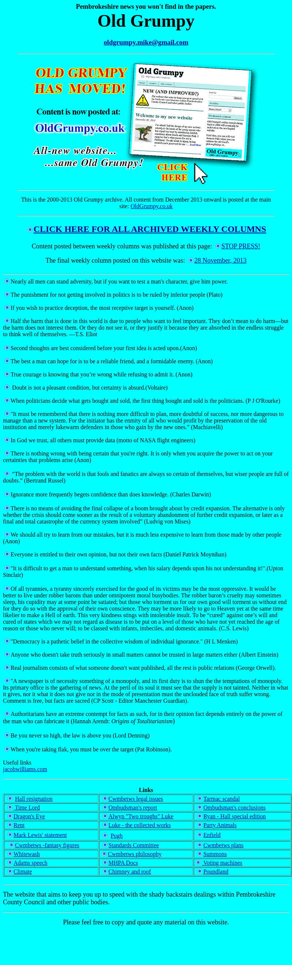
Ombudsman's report (130, 807)
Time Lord (24, 807)
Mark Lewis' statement (37, 835)
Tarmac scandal (218, 799)
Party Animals (216, 825)
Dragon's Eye (29, 816)
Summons (215, 854)
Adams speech (31, 863)
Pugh (117, 836)
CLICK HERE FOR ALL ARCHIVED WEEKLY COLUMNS (147, 229)
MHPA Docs (123, 863)
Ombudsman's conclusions (231, 807)
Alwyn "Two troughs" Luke (137, 816)
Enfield (211, 835)
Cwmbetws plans (223, 845)
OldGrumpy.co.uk (151, 206)
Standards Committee (134, 845)
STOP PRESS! (238, 246)
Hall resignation (34, 799)
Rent (16, 825)
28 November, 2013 (220, 260)
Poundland (215, 871)
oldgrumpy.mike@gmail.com (146, 42)
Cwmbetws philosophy (135, 854)
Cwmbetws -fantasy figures (47, 845)
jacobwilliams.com (25, 769)
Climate (23, 871)
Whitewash (24, 854)
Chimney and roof (130, 871)
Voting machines (219, 863)
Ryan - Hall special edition (231, 816)
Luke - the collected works (140, 825)
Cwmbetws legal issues (136, 799)
